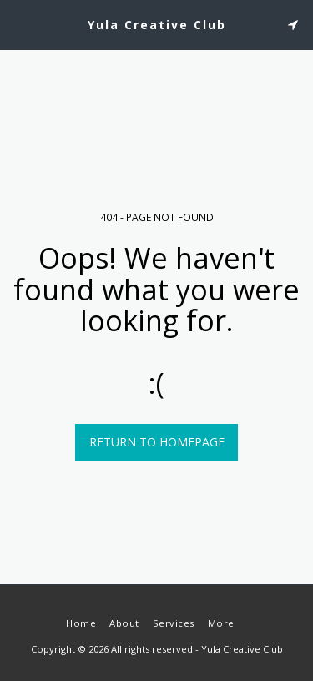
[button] (18, 24)
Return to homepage (157, 442)
